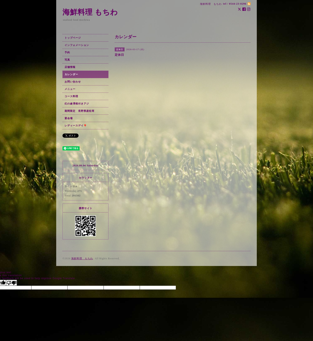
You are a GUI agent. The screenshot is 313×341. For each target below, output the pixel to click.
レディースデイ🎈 (76, 125)
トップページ (73, 37)
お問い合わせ (73, 81)
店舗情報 (70, 67)
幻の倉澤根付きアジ (77, 103)
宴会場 (69, 118)
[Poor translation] (11, 283)
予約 (67, 52)
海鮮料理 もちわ (90, 12)
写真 (67, 59)
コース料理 (71, 96)
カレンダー (71, 74)
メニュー (70, 89)
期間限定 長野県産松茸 (79, 110)
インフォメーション (77, 45)
